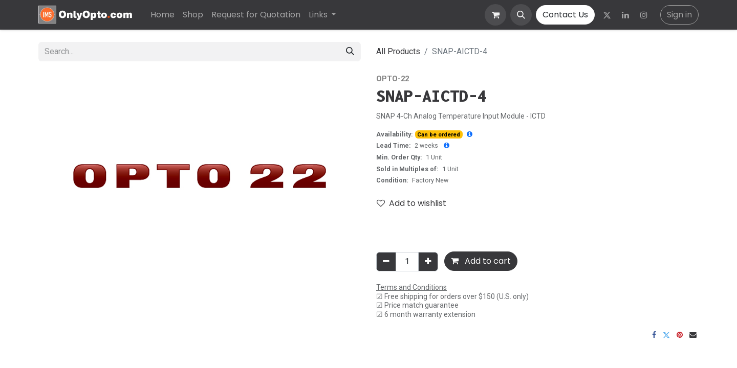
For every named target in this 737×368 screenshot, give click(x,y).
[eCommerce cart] (495, 15)
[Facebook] (654, 334)
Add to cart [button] (481, 261)
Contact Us (565, 14)
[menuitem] (162, 15)
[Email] (693, 334)
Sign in (679, 14)
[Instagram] (644, 15)
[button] (521, 15)
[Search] (350, 51)
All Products (398, 51)
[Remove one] (386, 261)
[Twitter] (607, 15)
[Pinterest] (680, 334)
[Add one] (428, 261)
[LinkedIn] (625, 15)
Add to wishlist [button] (411, 203)
